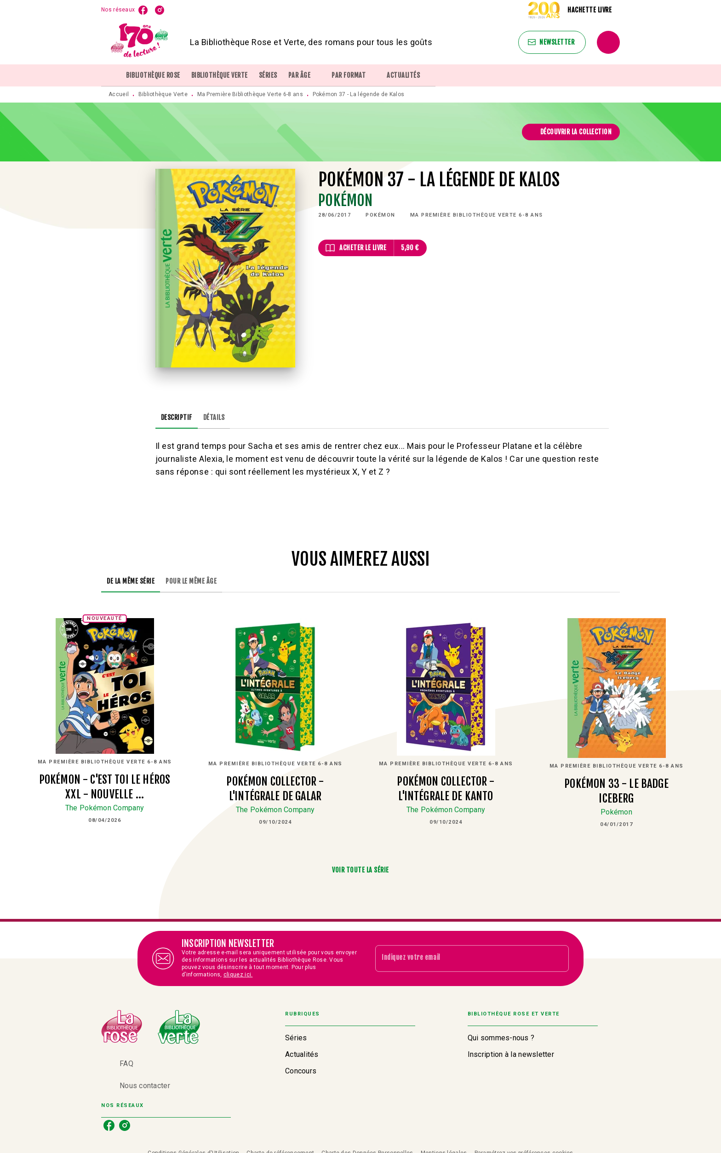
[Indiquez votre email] (460, 958)
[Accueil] (139, 42)
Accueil (119, 94)
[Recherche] (608, 42)
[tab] (110, 75)
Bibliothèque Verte (163, 94)
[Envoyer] (558, 958)
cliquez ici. (238, 974)
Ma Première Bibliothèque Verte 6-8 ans (250, 94)
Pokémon (345, 200)
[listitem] (143, 10)
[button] (552, 42)
